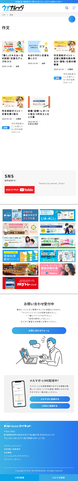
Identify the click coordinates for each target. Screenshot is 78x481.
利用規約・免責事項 (12, 449)
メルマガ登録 (58, 477)
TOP (4, 15)
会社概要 (8, 452)
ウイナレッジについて (12, 445)
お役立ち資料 (33, 124)
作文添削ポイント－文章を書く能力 (12, 112)
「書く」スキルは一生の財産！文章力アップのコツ (12, 58)
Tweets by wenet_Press (52, 183)
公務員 (70, 69)
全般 (17, 66)
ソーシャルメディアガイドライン (16, 456)
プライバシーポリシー (13, 459)
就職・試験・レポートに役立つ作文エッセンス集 (39, 114)
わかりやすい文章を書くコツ (38, 57)
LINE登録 (19, 477)
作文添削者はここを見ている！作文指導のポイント (69, 78)
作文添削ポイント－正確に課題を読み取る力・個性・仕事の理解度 (65, 60)
